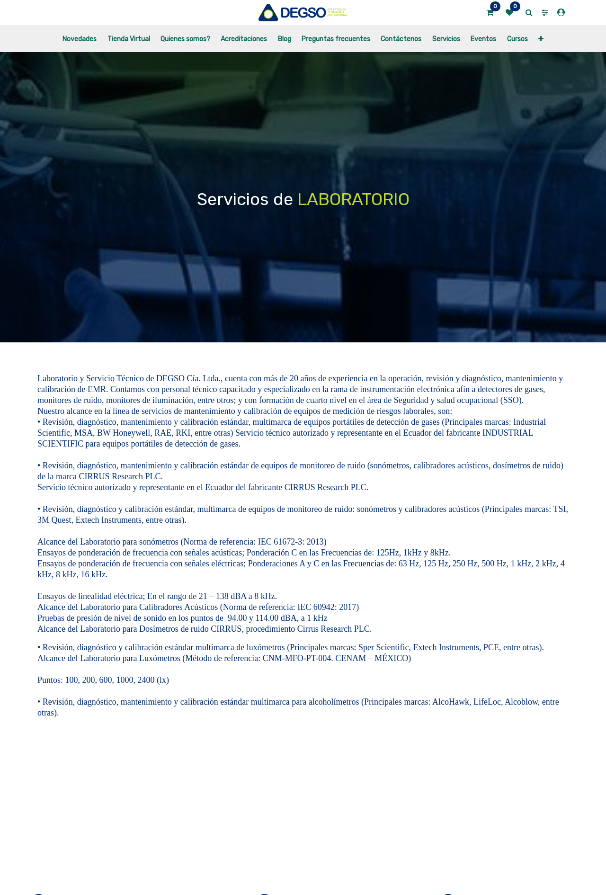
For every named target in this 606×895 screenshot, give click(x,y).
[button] (541, 39)
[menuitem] (79, 39)
